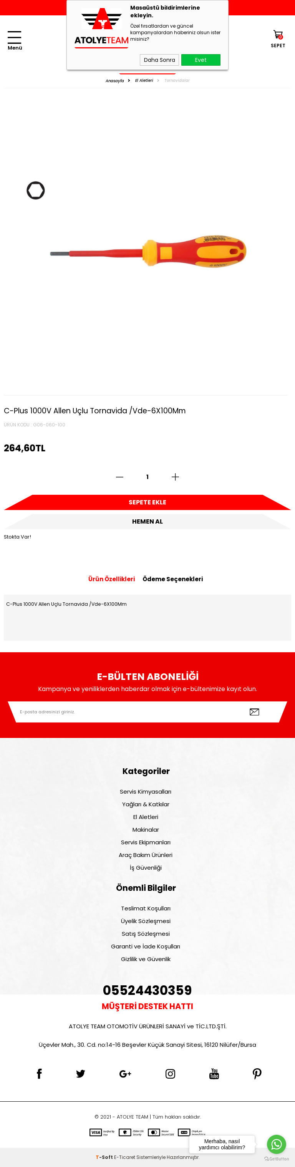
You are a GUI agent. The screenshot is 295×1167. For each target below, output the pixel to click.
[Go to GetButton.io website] (276, 1159)
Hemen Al (147, 521)
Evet (201, 60)
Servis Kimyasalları (145, 791)
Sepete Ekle (147, 502)
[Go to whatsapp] (276, 1144)
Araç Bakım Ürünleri (145, 855)
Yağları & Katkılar (145, 804)
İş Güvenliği (146, 868)
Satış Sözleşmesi (146, 934)
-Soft (105, 1157)
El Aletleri (145, 817)
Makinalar (146, 830)
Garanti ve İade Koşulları (145, 946)
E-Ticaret (124, 1157)
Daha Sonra (159, 60)
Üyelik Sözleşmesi (146, 921)
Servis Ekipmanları (146, 842)
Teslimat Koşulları (146, 908)
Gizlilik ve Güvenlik (146, 959)
